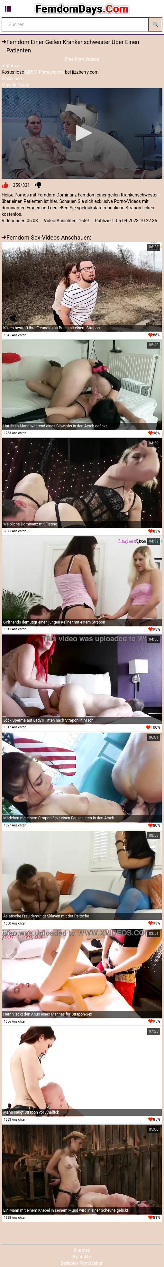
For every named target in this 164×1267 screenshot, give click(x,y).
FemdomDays (81, 8)
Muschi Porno (15, 84)
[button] (82, 133)
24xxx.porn (13, 78)
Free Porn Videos (82, 59)
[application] (82, 133)
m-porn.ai (11, 65)
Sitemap (82, 1250)
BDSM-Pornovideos (44, 72)
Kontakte (82, 1256)
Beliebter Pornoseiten (81, 1263)
